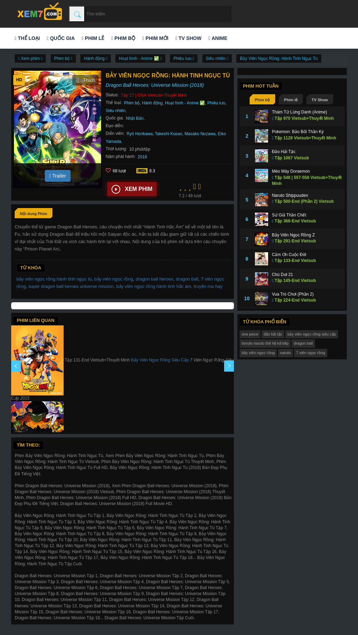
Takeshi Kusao (168, 133)
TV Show (188, 38)
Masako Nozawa (200, 133)
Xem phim (132, 189)
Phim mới (155, 38)
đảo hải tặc (273, 334)
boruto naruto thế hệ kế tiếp (265, 343)
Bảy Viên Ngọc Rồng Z (293, 235)
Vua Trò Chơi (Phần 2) (293, 294)
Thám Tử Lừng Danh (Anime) (299, 112)
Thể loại (27, 38)
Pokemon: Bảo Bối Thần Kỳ (298, 131)
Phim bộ (123, 38)
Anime (217, 38)
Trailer (57, 176)
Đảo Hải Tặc (283, 151)
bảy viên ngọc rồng (113, 279)
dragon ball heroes (154, 279)
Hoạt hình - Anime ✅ (185, 103)
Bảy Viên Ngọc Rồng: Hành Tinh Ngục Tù (278, 58)
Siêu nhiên (116, 110)
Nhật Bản (135, 118)
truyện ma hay (208, 286)
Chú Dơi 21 (282, 274)
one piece (250, 334)
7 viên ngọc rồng (310, 353)
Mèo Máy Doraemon (291, 171)
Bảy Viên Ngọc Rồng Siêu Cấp (160, 360)
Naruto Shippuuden (290, 195)
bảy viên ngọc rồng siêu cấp (311, 334)
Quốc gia (61, 38)
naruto (285, 353)
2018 (142, 156)
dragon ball (187, 279)
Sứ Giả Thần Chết (289, 215)
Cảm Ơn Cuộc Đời (289, 254)
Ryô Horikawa (140, 133)
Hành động (152, 103)
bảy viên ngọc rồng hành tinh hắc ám (153, 286)
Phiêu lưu (216, 103)
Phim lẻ (93, 38)
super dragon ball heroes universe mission (71, 286)
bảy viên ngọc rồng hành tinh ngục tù (54, 279)
